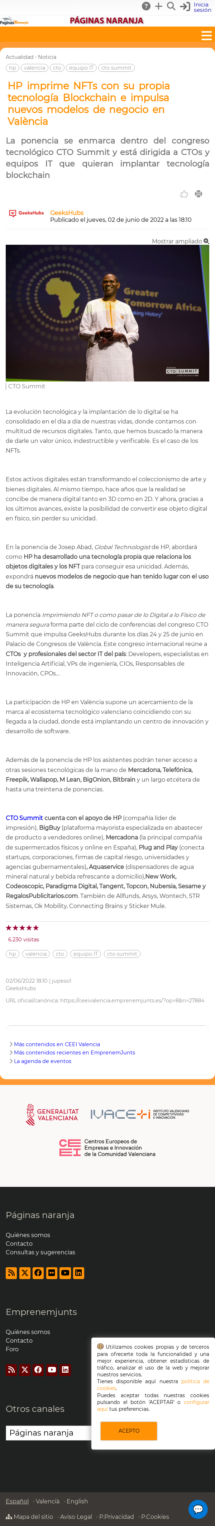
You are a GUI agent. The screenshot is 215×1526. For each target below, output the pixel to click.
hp (12, 68)
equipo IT (81, 68)
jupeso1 (61, 981)
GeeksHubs (66, 213)
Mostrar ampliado (180, 241)
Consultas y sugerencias (40, 1252)
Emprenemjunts (41, 1312)
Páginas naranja (40, 1215)
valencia (34, 68)
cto (57, 68)
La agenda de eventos (42, 1061)
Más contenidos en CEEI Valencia (57, 1044)
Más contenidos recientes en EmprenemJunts (74, 1052)
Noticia (47, 57)
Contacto (19, 1243)
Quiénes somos (28, 1235)
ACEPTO (129, 1431)
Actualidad (20, 57)
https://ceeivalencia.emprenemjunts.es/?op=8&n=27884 (132, 1000)
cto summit (116, 68)
